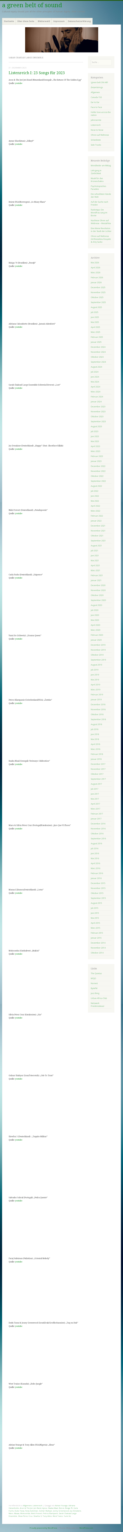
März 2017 (95, 808)
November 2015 (98, 888)
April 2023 (95, 446)
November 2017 (98, 769)
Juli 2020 (94, 610)
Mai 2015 (95, 918)
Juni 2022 (95, 496)
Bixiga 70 (69, 1508)
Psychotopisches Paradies (98, 187)
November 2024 (98, 352)
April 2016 (95, 863)
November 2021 (98, 530)
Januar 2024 (96, 401)
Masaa (16, 1513)
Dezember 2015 (98, 883)
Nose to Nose (97, 130)
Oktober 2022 (97, 476)
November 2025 (98, 292)
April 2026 (95, 267)
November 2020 (98, 590)
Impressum (59, 21)
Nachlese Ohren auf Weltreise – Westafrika (101, 222)
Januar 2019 (96, 699)
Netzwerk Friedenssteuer (97, 1004)
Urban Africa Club (99, 998)
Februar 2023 (97, 456)
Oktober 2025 (97, 297)
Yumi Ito (67, 1516)
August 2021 (96, 545)
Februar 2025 (97, 337)
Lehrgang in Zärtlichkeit (96, 172)
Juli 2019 (94, 669)
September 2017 (98, 779)
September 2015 (98, 898)
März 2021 (95, 570)
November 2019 (98, 650)
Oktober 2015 (97, 893)
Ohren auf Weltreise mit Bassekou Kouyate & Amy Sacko (101, 239)
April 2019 (95, 684)
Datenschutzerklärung (79, 21)
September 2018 (98, 719)
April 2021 (95, 565)
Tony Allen (47, 1516)
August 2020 (96, 605)
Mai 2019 (95, 679)
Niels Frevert (36, 1513)
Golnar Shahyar (45, 1511)
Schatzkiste (96, 140)
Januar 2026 (96, 282)
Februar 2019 (97, 694)
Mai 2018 (95, 739)
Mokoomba (25, 1513)
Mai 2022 (95, 501)
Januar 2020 (96, 640)
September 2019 (98, 659)
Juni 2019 (95, 674)
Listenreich (37, 1505)
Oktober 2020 (97, 595)
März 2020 (95, 630)
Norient (94, 983)
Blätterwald (44, 21)
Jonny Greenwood (61, 1511)
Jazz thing (95, 993)
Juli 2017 (94, 789)
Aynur (44, 1508)
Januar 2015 (96, 937)
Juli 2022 (94, 491)
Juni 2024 (95, 376)
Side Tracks (96, 145)
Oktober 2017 (97, 774)
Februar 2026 (97, 277)
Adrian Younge (61, 1505)
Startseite (9, 21)
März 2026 (95, 272)
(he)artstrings (97, 87)
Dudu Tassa (19, 1511)
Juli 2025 (94, 312)
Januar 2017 (96, 818)
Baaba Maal (53, 1508)
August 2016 (96, 843)
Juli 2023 (94, 431)
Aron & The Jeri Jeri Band (30, 1508)
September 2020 (98, 600)
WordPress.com (86, 1528)
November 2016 (98, 828)
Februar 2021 (97, 575)
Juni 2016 (95, 853)
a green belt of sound (32, 5)
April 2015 (95, 923)
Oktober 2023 (97, 416)
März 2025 (95, 332)
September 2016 (98, 838)
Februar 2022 (97, 515)
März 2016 (95, 868)
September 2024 (98, 362)
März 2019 (95, 689)
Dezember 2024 (98, 347)
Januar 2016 (96, 878)
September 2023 (98, 421)
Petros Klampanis (50, 1513)
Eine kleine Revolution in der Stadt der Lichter (101, 230)
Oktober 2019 (97, 654)
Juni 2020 (95, 615)
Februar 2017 (97, 813)
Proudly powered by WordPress (43, 1528)
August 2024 (96, 367)
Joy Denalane (75, 1511)
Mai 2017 (95, 798)
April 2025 (95, 327)
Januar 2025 (96, 342)
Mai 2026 (95, 262)
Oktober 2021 (97, 535)
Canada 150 (96, 97)
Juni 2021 (95, 555)
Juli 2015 (94, 908)
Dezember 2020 (98, 585)
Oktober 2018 (97, 714)
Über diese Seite (25, 21)
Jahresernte (96, 120)
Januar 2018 (96, 759)
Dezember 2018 (98, 704)
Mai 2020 (95, 620)
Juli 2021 (94, 550)
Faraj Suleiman (31, 1511)
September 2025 (98, 302)
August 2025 (96, 307)
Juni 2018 (95, 734)
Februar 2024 (97, 396)
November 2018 (98, 709)
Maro (11, 1513)
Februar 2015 (97, 933)
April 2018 (95, 744)
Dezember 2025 (98, 287)
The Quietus (96, 973)
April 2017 (95, 803)
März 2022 (95, 510)
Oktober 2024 (97, 357)
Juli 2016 (94, 848)
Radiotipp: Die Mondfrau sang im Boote (99, 212)
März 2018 (95, 749)
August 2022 (96, 486)
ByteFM (94, 988)
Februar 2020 (97, 635)
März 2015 (95, 928)
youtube (18, 83)
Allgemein (27, 1505)
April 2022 (95, 506)
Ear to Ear (95, 102)
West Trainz (58, 1516)
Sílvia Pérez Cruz (25, 1516)
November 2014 (98, 947)
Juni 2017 (95, 794)
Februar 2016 (97, 873)
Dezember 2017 (98, 764)
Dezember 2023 (98, 406)
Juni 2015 (95, 913)
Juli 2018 (94, 729)
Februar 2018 (97, 754)
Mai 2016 (95, 858)
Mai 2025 (95, 322)
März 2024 (95, 391)
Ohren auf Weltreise (100, 135)
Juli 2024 (94, 371)
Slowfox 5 (37, 1516)
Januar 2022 (96, 520)
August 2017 (96, 784)
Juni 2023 (95, 436)
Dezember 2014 (98, 942)
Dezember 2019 (98, 645)
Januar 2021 (96, 580)
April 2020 (95, 625)
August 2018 (96, 724)
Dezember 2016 (98, 823)
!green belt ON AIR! (99, 82)
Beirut (61, 1508)
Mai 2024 (95, 381)
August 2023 (96, 426)
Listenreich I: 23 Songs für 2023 (37, 73)
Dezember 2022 (98, 466)
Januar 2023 (96, 461)
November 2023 (98, 411)
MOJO (93, 978)
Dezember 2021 (98, 525)
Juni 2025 (95, 317)
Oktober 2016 (97, 833)
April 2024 (95, 386)
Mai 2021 (95, 560)
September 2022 (98, 481)
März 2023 (95, 451)
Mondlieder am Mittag (101, 165)
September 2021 (98, 540)
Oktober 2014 (97, 952)
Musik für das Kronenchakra (97, 180)
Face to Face (96, 107)
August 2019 (96, 664)
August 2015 (96, 903)
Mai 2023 (95, 441)
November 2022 (98, 471)
